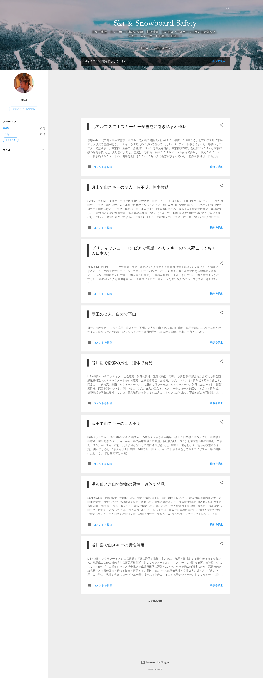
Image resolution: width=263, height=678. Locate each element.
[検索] (228, 9)
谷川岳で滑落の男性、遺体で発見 (122, 362)
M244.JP (158, 669)
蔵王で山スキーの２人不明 (116, 423)
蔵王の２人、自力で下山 (114, 314)
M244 (24, 100)
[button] (221, 125)
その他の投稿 (155, 601)
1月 (7, 134)
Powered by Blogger (155, 662)
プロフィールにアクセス (24, 109)
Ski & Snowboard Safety (155, 23)
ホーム (144, 48)
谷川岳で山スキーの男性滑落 (118, 545)
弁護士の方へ (162, 48)
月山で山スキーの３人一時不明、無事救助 (130, 187)
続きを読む (216, 166)
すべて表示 (218, 61)
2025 (6, 128)
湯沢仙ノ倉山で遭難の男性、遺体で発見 (128, 484)
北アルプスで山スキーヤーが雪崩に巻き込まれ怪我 (139, 126)
